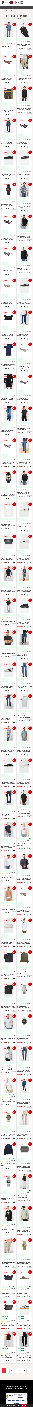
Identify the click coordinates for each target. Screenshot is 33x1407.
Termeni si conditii (13, 1387)
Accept (23, 1405)
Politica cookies (22, 1389)
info (14, 51)
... (15, 1371)
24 (29, 1371)
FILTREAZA (16, 7)
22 (19, 1371)
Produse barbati (7, 11)
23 (24, 1371)
